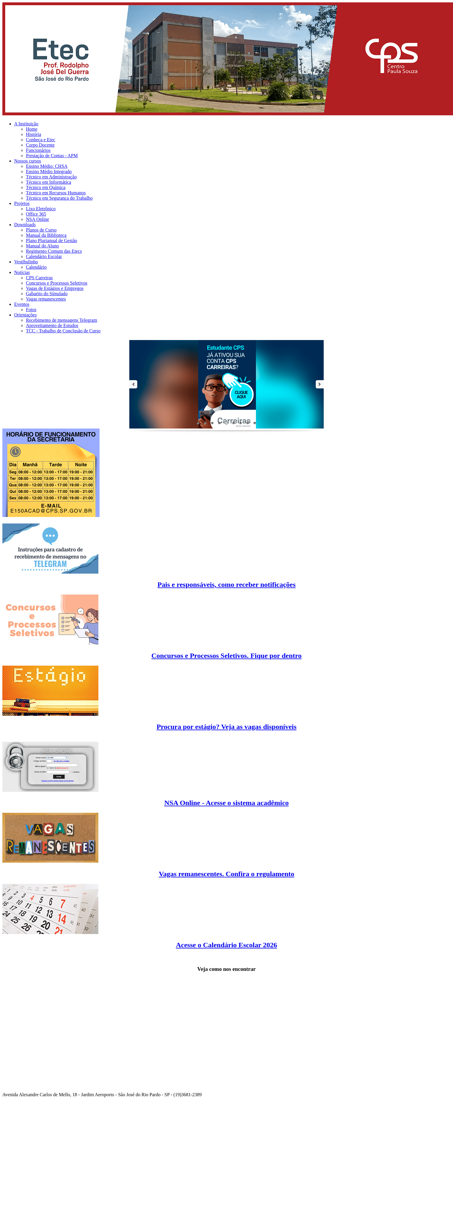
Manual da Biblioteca (46, 235)
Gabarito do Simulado (46, 293)
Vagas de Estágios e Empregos (55, 288)
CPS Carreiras (39, 277)
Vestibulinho (26, 261)
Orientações (25, 314)
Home (31, 129)
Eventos (21, 304)
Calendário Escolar (44, 256)
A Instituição (26, 123)
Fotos (31, 309)
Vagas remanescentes (46, 298)
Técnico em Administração (51, 176)
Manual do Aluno (42, 245)
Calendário (36, 267)
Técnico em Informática (48, 182)
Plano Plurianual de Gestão (51, 240)
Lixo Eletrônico (41, 208)
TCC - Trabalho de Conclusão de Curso (63, 330)
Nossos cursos (27, 160)
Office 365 (36, 213)
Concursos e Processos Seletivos (56, 282)
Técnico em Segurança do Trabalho (59, 198)
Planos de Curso (41, 229)
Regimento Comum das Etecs (54, 251)
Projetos (21, 203)
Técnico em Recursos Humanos (56, 192)
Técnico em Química (45, 187)
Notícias (22, 272)
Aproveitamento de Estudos (52, 325)
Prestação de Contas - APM (52, 155)
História (33, 134)
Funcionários (38, 150)
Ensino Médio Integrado (49, 171)
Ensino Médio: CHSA (46, 166)
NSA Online (37, 219)
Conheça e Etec (40, 139)
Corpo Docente (40, 144)
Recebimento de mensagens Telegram (61, 320)
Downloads (25, 224)
